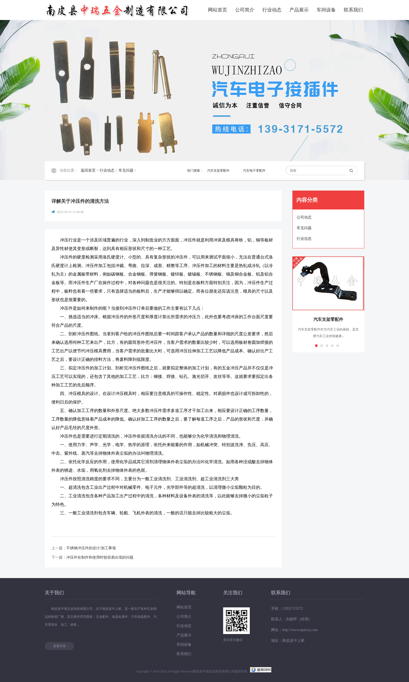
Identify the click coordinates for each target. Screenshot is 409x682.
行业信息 (304, 239)
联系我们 (353, 10)
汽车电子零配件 (254, 170)
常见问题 (125, 170)
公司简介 (244, 10)
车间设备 (326, 10)
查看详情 (59, 646)
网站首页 (217, 10)
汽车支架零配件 (218, 170)
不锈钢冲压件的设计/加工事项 (91, 548)
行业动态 (271, 10)
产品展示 (299, 10)
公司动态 (304, 217)
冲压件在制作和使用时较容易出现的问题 (99, 557)
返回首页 (88, 170)
